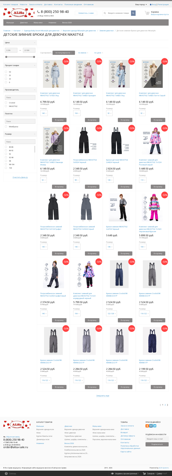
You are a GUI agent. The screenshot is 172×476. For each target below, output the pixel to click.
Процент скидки (20, 65)
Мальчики (38, 22)
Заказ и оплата (35, 4)
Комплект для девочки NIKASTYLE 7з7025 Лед (50, 94)
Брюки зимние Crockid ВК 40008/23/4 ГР (117, 294)
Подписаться (157, 444)
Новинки (52, 22)
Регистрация (163, 4)
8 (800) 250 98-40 (55, 11)
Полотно (20, 113)
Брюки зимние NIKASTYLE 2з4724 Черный (117, 227)
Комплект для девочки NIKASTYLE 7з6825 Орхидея (84, 94)
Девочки (24, 22)
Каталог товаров (10, 4)
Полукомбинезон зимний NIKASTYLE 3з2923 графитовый (53, 294)
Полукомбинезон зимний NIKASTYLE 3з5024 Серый (84, 227)
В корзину (59, 120)
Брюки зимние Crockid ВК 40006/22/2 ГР (84, 361)
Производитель (20, 89)
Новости (23, 4)
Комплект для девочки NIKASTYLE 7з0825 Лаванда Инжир (51, 162)
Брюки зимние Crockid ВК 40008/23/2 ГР (150, 294)
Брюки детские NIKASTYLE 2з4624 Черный (117, 161)
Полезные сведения (73, 4)
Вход (154, 4)
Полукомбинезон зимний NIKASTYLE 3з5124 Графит (51, 227)
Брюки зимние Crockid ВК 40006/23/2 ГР (51, 361)
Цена (20, 42)
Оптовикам (89, 4)
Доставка (48, 4)
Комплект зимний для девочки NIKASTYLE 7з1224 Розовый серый (150, 162)
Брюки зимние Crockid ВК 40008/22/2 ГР (117, 361)
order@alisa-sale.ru (15, 447)
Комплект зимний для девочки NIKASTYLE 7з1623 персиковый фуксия (150, 229)
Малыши (10, 22)
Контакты (58, 4)
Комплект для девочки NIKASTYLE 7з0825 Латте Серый (152, 94)
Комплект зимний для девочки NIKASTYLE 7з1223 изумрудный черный (84, 295)
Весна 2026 (67, 22)
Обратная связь (11, 437)
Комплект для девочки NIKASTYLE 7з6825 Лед (116, 94)
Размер (20, 134)
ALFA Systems (164, 468)
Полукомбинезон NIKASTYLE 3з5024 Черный (85, 161)
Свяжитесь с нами (86, 13)
